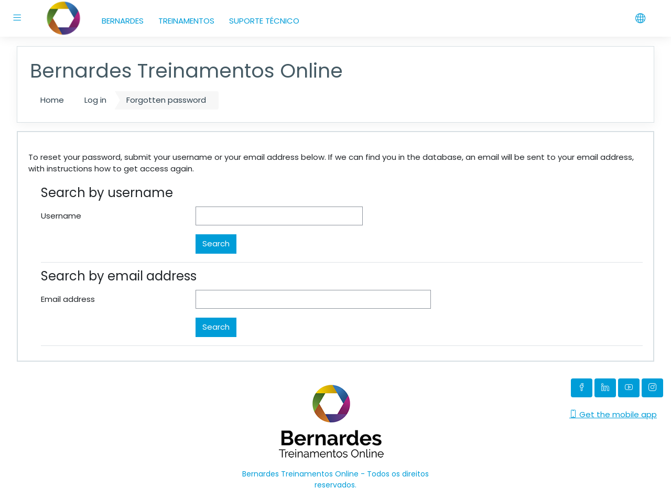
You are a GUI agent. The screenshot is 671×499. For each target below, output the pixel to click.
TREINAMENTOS (186, 20)
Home (52, 99)
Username (61, 215)
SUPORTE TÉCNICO (264, 20)
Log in (95, 99)
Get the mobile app (613, 414)
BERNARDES (123, 20)
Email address (68, 299)
